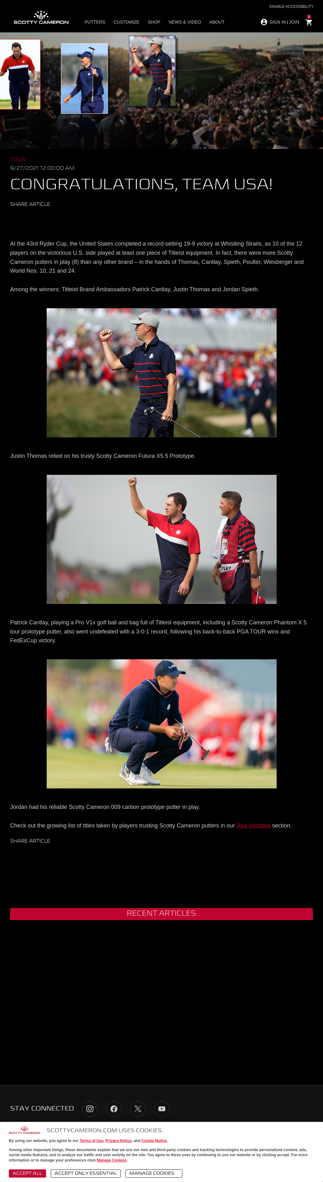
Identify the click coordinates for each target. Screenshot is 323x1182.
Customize (126, 22)
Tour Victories (253, 825)
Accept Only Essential (86, 1173)
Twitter (15, 218)
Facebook (27, 218)
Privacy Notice (119, 1141)
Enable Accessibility (292, 6)
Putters (95, 22)
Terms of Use (91, 1141)
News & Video (183, 22)
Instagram (90, 1109)
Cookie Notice (154, 1141)
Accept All (27, 1173)
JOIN (294, 22)
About (214, 22)
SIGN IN (277, 22)
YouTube (162, 1109)
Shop (153, 22)
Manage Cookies (112, 1160)
